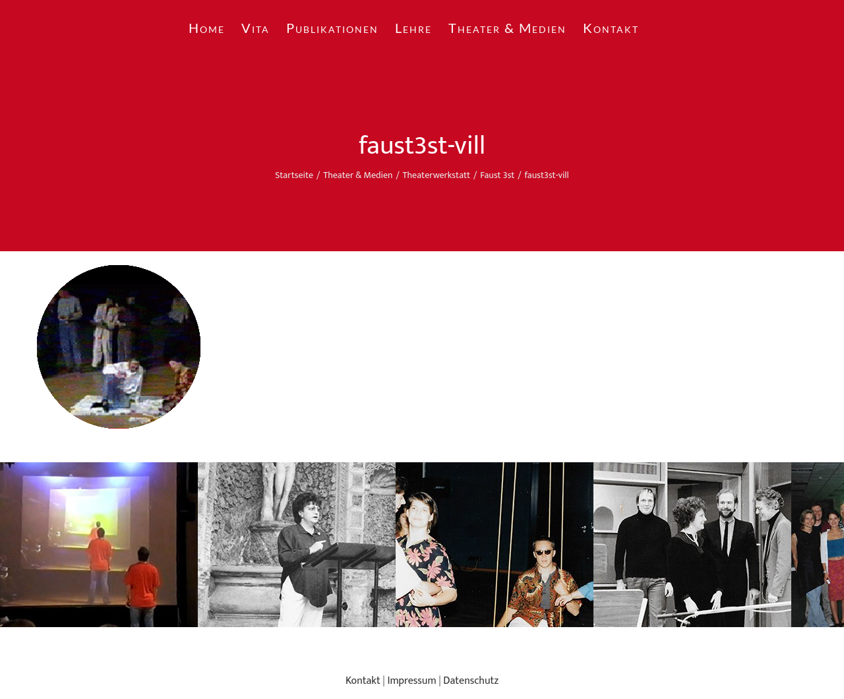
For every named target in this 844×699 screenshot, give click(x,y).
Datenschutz (470, 681)
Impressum (411, 681)
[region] (422, 544)
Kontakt (363, 681)
